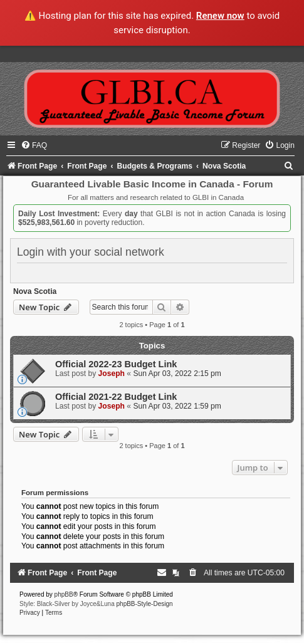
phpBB (64, 594)
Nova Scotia (34, 291)
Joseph (111, 373)
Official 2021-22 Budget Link (116, 397)
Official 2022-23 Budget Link (116, 364)
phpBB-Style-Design (145, 603)
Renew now (220, 15)
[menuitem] (34, 145)
